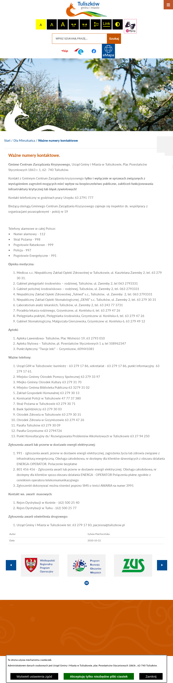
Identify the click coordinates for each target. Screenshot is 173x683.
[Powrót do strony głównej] (7, 140)
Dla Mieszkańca (24, 140)
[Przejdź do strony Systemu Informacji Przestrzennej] (108, 51)
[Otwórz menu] (168, 4)
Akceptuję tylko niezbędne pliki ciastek (99, 676)
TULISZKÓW (86, 628)
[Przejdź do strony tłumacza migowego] (130, 26)
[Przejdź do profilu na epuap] (79, 51)
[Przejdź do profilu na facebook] (93, 51)
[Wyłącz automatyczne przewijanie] (86, 583)
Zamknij (151, 676)
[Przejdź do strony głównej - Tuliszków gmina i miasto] (86, 11)
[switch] (74, 24)
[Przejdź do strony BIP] (64, 51)
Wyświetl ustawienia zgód (34, 676)
